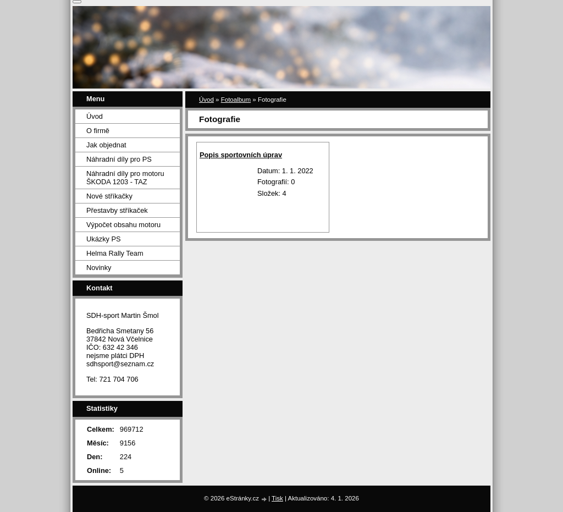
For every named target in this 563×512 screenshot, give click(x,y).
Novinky (99, 267)
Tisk (277, 498)
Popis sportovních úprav (241, 155)
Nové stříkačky (109, 196)
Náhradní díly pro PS (119, 159)
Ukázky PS (103, 239)
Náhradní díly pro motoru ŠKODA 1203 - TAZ (125, 177)
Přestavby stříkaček (117, 210)
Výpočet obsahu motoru (123, 225)
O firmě (97, 130)
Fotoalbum (236, 99)
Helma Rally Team (114, 253)
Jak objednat (106, 145)
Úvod (206, 99)
